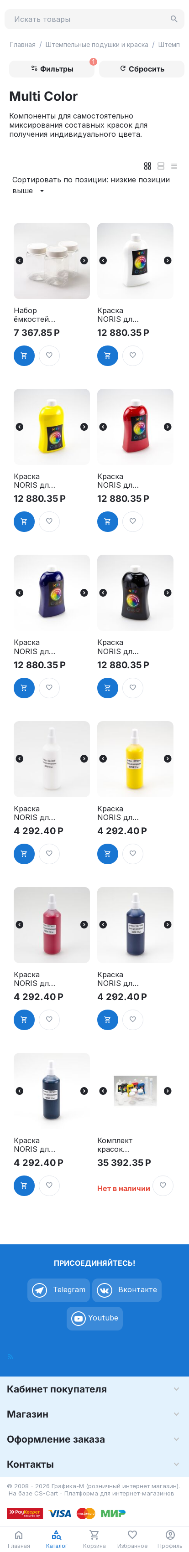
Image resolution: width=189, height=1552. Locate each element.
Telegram (58, 1290)
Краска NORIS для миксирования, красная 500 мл (117, 481)
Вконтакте (127, 1290)
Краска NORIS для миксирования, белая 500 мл (117, 315)
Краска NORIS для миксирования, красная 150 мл (34, 979)
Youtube (94, 1318)
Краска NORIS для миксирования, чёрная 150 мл (35, 1145)
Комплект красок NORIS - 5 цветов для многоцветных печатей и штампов (118, 1145)
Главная (23, 44)
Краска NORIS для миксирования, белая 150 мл (34, 813)
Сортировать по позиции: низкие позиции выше (91, 185)
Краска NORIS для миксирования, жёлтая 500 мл (35, 481)
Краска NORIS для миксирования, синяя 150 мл (117, 979)
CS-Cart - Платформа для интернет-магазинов (104, 1493)
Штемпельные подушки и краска (97, 44)
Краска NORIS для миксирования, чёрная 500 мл (118, 646)
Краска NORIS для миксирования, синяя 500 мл (34, 646)
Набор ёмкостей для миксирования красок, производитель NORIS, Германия (35, 315)
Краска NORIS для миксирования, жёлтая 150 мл (119, 813)
